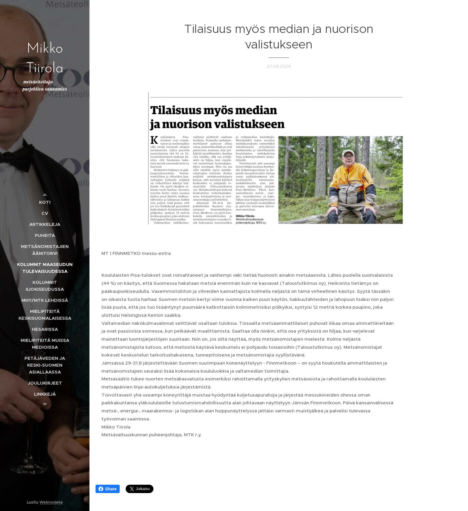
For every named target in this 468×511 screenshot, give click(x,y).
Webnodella (51, 502)
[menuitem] (45, 202)
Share (107, 488)
